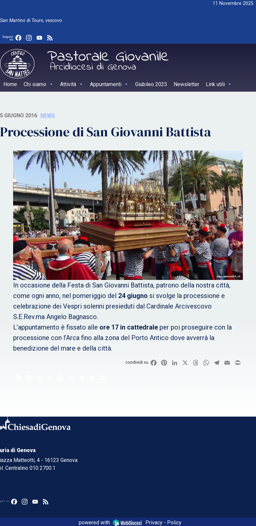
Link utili (219, 84)
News (47, 115)
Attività (71, 84)
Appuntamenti (109, 84)
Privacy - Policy (163, 522)
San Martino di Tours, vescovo (31, 20)
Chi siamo (38, 84)
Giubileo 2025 (151, 84)
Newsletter (186, 84)
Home (10, 84)
